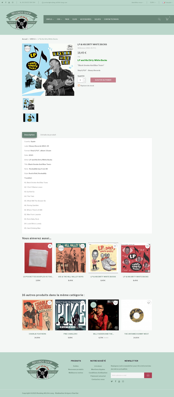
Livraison (98, 366)
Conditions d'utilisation (98, 373)
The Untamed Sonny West (136, 334)
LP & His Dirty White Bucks (103, 277)
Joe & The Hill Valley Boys (70, 277)
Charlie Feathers (37, 334)
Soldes (76, 366)
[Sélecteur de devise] (153, 2)
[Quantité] (80, 80)
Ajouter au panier (103, 80)
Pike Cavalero (70, 334)
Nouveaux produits (75, 369)
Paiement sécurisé (98, 376)
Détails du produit (48, 135)
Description (29, 135)
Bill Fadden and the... (103, 334)
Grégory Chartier (72, 393)
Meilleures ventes (76, 373)
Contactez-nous (98, 379)
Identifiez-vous (137, 2)
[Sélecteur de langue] (167, 2)
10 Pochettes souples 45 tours (38, 277)
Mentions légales (98, 369)
